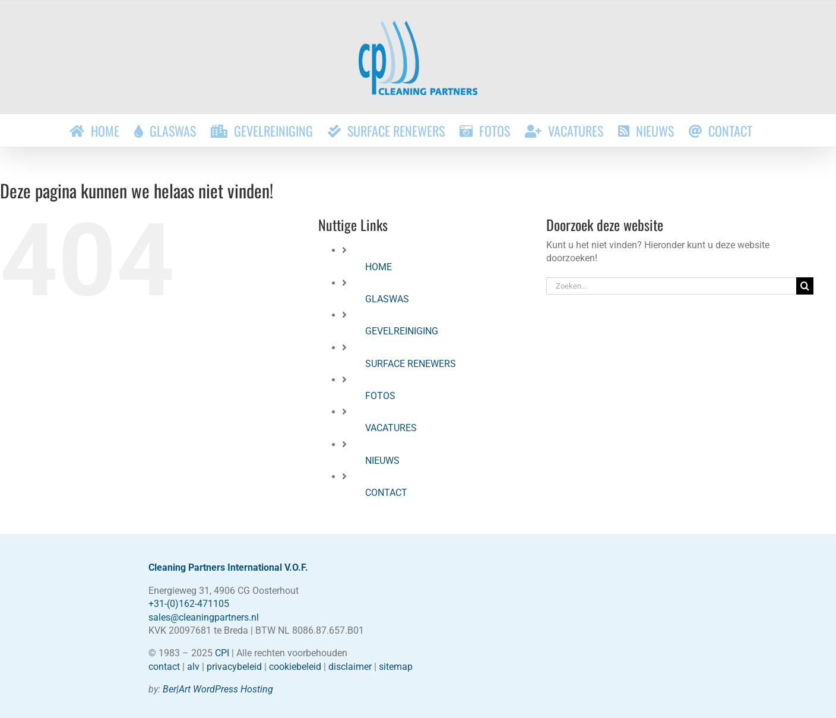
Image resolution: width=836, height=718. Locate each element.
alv (193, 666)
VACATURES (391, 428)
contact (164, 666)
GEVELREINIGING (401, 331)
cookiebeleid (295, 666)
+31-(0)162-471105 (188, 603)
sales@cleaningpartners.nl (203, 617)
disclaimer (350, 666)
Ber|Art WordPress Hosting (218, 689)
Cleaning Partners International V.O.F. (228, 567)
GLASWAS (387, 299)
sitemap (396, 666)
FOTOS (380, 395)
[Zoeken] (804, 286)
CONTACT (386, 492)
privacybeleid (234, 666)
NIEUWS (382, 460)
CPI (222, 653)
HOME (378, 267)
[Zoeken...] (671, 286)
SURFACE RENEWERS (410, 363)
